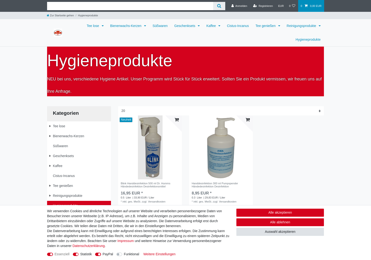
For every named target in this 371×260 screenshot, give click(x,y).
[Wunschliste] (292, 6)
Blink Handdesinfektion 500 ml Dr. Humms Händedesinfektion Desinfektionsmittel (145, 185)
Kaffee (211, 26)
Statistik (86, 254)
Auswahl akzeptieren (280, 232)
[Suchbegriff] (130, 6)
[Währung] (280, 6)
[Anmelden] (239, 6)
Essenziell (62, 254)
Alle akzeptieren (280, 212)
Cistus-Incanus (238, 26)
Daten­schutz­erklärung (88, 246)
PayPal (108, 254)
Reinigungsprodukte (302, 26)
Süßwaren (160, 26)
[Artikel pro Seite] (221, 110)
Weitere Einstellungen (159, 254)
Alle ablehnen (280, 222)
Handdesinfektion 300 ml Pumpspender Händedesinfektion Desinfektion (215, 185)
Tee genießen (266, 26)
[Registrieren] (263, 6)
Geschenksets (185, 26)
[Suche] (219, 6)
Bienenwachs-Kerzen (126, 26)
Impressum (125, 241)
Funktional (131, 254)
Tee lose (93, 26)
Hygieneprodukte (308, 39)
